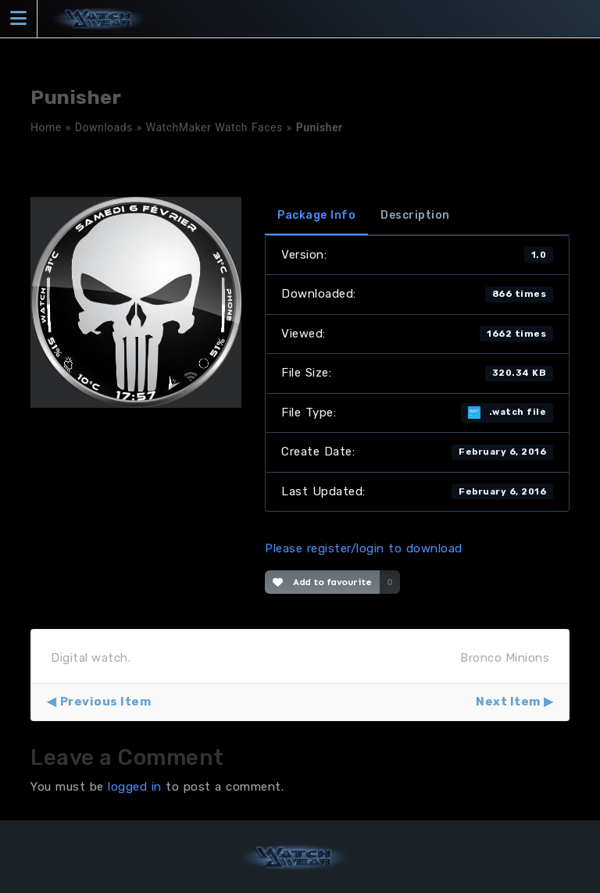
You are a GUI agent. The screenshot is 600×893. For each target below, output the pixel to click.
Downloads (104, 127)
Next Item (508, 702)
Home (46, 127)
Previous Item (106, 702)
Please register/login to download (363, 548)
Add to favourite (322, 582)
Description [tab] (415, 215)
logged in (135, 787)
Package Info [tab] (316, 215)
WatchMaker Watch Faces (214, 127)
